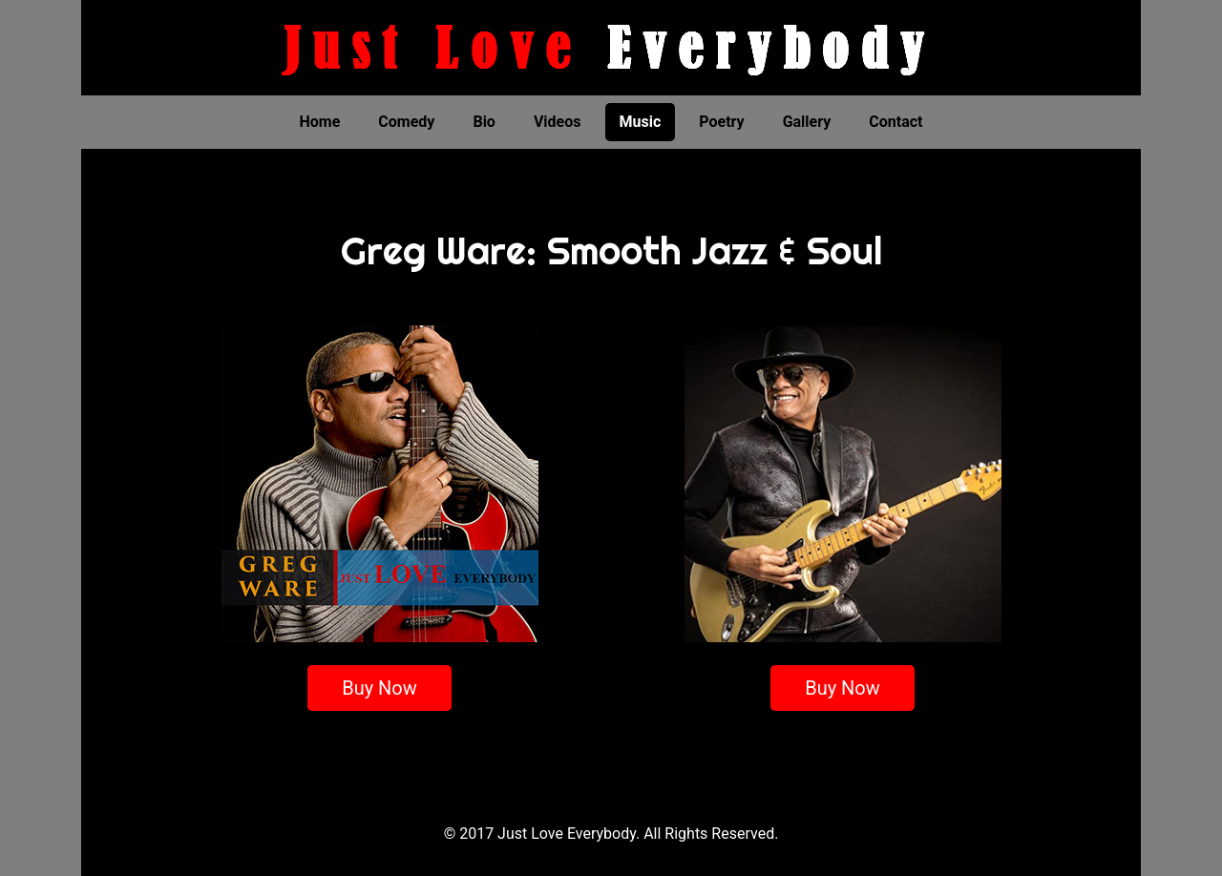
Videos (557, 122)
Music (641, 122)
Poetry (721, 122)
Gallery (807, 122)
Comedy (406, 122)
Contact (895, 122)
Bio (484, 122)
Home (320, 122)
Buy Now (379, 688)
